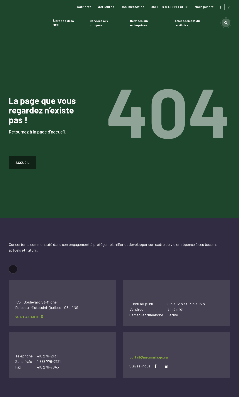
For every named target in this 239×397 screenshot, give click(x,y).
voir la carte (29, 317)
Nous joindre (204, 7)
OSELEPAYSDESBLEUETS (169, 7)
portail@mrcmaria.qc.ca (148, 357)
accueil (22, 162)
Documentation (132, 7)
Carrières (84, 7)
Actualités (106, 7)
